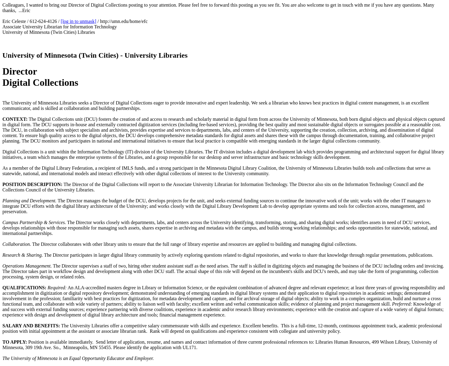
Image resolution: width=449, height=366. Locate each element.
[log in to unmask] (78, 21)
